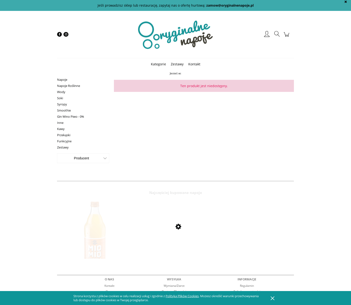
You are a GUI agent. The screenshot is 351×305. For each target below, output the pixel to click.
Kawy (61, 129)
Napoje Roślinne (68, 86)
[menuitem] (158, 64)
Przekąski (63, 135)
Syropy (62, 104)
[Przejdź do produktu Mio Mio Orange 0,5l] (95, 239)
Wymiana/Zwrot (174, 286)
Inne (60, 123)
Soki (60, 98)
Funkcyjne (64, 141)
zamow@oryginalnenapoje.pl (230, 5)
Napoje (62, 79)
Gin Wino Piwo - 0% (70, 116)
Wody (61, 92)
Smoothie (64, 110)
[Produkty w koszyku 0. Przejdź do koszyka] (287, 37)
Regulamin (247, 286)
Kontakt (109, 286)
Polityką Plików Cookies (182, 296)
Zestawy (63, 147)
